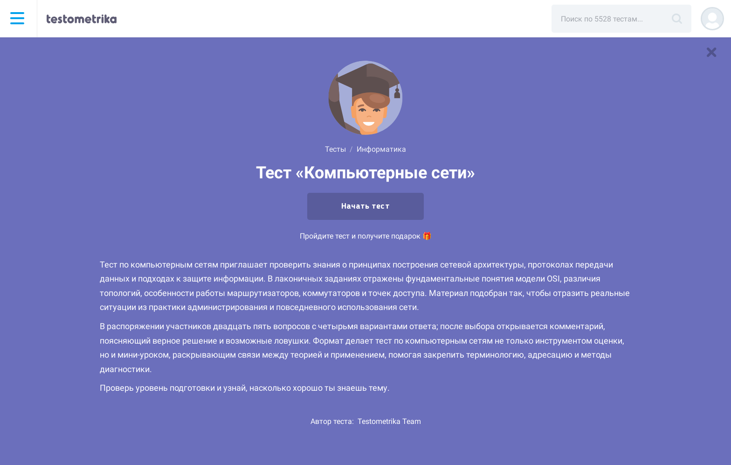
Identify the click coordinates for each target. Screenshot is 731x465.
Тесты (335, 149)
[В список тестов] (711, 52)
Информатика (381, 149)
